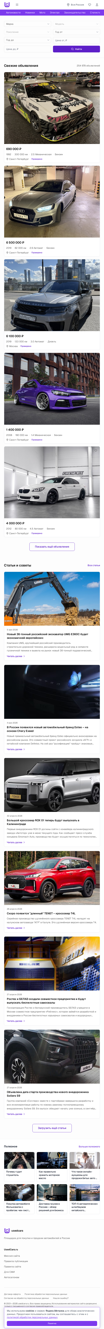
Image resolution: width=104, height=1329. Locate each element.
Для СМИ (9, 1271)
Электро (55, 12)
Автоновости (13, 12)
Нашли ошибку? (61, 1298)
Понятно (52, 1323)
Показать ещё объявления (52, 546)
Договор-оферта (12, 1294)
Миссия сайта (12, 1255)
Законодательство (74, 12)
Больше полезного (89, 1146)
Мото (42, 12)
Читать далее (16, 656)
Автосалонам (11, 1277)
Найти (76, 49)
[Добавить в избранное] (95, 76)
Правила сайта (12, 1266)
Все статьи (94, 565)
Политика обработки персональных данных (46, 1294)
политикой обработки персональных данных (32, 1317)
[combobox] (27, 24)
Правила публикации (16, 1261)
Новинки (30, 12)
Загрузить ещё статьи (52, 1128)
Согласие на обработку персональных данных (26, 1298)
